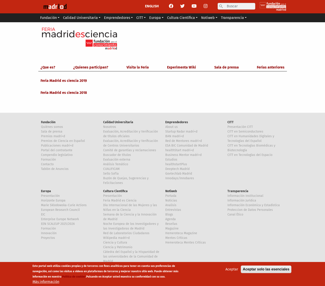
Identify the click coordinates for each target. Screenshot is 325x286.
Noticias (171, 200)
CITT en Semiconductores (245, 131)
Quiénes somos (52, 127)
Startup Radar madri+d (181, 131)
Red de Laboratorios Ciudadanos (126, 233)
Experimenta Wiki (181, 67)
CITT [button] (139, 18)
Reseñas (171, 224)
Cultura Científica (115, 191)
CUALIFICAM (111, 169)
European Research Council (60, 210)
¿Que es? (48, 67)
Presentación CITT (240, 127)
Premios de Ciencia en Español (63, 141)
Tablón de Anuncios (55, 169)
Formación (48, 159)
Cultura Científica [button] (181, 18)
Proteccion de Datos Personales (250, 210)
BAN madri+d (174, 136)
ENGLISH (152, 6)
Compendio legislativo (57, 155)
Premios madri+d (53, 136)
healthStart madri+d (179, 150)
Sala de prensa (226, 67)
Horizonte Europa (53, 200)
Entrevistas (173, 210)
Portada (170, 196)
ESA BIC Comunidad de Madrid (186, 145)
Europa (46, 191)
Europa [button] (155, 18)
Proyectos (48, 238)
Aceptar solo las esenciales (266, 271)
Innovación (49, 233)
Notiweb (171, 191)
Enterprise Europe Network (60, 219)
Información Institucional (245, 196)
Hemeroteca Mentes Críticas (185, 242)
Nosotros (109, 127)
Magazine (172, 228)
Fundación (48, 122)
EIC (43, 214)
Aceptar (231, 271)
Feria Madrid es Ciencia (120, 200)
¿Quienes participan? (90, 67)
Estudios (171, 159)
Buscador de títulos (117, 155)
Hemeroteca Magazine (181, 233)
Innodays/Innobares (179, 178)
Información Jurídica (241, 200)
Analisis (170, 205)
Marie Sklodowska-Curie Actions (64, 205)
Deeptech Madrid (177, 169)
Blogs (169, 214)
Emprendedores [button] (117, 18)
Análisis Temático (115, 164)
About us (171, 127)
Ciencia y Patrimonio (117, 247)
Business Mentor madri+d (183, 155)
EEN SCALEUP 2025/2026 (58, 224)
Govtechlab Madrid (178, 173)
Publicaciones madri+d (57, 145)
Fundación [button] (48, 18)
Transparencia (237, 191)
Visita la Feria (138, 67)
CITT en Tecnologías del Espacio (249, 155)
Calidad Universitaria (118, 122)
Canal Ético (235, 214)
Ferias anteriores (270, 67)
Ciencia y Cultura (115, 242)
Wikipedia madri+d (116, 238)
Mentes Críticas (176, 238)
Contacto (47, 164)
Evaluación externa (116, 159)
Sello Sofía (111, 173)
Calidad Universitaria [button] (80, 18)
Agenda (170, 219)
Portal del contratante (56, 150)
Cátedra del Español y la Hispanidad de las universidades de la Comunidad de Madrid (131, 256)
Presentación (50, 196)
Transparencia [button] (232, 18)
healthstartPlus (176, 164)
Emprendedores (176, 122)
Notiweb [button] (208, 18)
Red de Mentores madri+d (183, 141)
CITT (230, 122)
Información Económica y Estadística (253, 205)
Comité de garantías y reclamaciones (129, 150)
